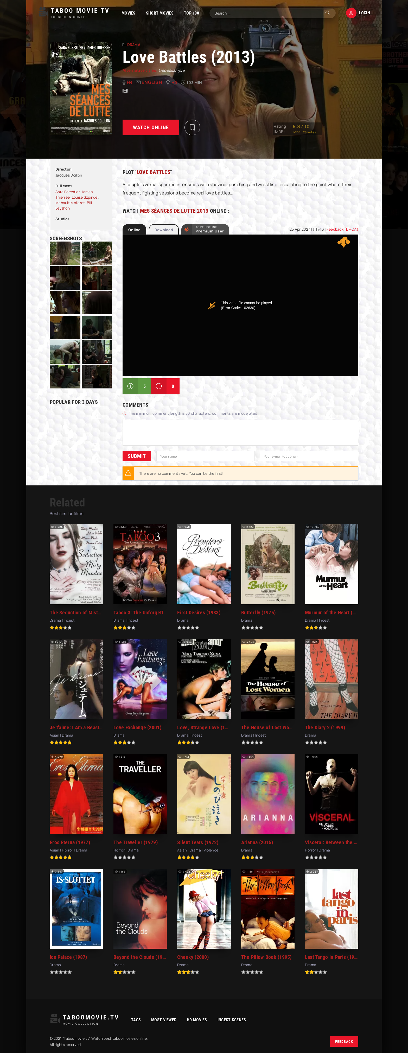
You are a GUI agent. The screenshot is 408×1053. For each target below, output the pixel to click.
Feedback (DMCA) (342, 229)
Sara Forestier (67, 191)
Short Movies (160, 13)
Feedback (344, 1041)
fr (129, 82)
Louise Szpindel (85, 197)
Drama (133, 44)
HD (174, 82)
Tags (136, 1019)
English (152, 82)
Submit (137, 456)
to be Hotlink (210, 229)
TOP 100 (191, 13)
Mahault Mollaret (70, 202)
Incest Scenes (232, 1019)
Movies (129, 13)
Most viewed (163, 1019)
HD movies (197, 1019)
